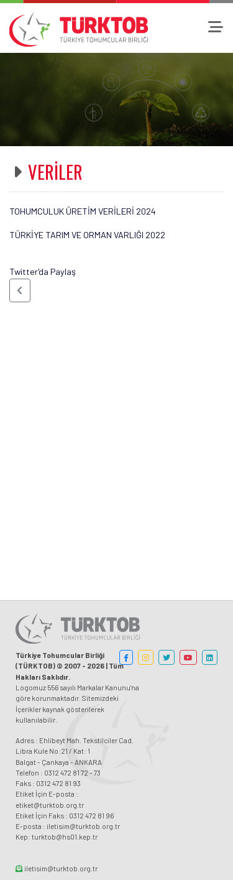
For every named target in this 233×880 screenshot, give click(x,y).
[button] (19, 290)
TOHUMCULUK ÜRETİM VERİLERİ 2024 (82, 211)
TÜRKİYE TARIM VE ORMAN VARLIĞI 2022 (87, 234)
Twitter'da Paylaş (42, 271)
